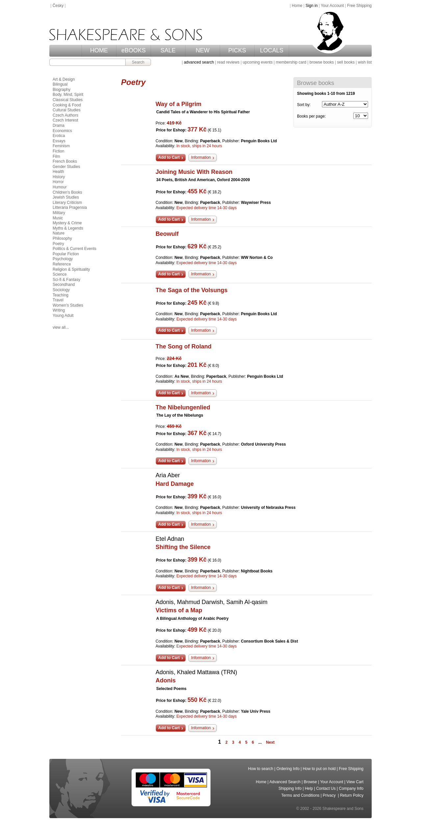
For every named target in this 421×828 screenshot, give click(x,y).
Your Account (332, 5)
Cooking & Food (67, 105)
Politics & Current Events (74, 248)
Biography (61, 89)
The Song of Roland (183, 346)
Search (138, 62)
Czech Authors (65, 115)
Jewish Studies (66, 197)
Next (270, 742)
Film (56, 156)
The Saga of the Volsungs (192, 290)
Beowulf (167, 234)
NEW (203, 50)
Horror (58, 181)
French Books (65, 161)
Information (201, 157)
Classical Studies (68, 99)
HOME (99, 50)
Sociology (61, 290)
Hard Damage (175, 484)
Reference (62, 264)
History (59, 177)
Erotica (59, 135)
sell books (346, 62)
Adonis (166, 680)
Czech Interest (65, 120)
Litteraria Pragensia (70, 207)
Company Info (351, 788)
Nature (58, 233)
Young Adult (63, 315)
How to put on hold (319, 768)
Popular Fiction (66, 254)
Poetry (58, 243)
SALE (168, 50)
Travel (58, 300)
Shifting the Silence (183, 547)
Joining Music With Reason (194, 172)
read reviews (228, 62)
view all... (61, 327)
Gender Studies (66, 166)
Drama (58, 125)
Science (60, 274)
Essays (59, 141)
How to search (260, 768)
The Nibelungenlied (183, 407)
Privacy (330, 795)
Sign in (312, 5)
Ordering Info (288, 768)
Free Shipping (359, 5)
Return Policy (351, 795)
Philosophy (62, 238)
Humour (60, 187)
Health (58, 171)
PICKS (237, 50)
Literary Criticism (67, 202)
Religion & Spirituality (71, 269)
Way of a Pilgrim (178, 104)
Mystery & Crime (67, 223)
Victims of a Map (179, 610)
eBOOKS (133, 50)
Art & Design (64, 79)
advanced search (199, 62)
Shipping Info (290, 788)
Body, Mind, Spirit (68, 94)
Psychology (63, 259)
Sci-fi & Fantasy (66, 279)
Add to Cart (169, 157)
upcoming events (258, 62)
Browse (310, 782)
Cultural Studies (67, 110)
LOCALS (271, 50)
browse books (322, 62)
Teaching (60, 295)
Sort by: (303, 104)
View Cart (354, 782)
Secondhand (64, 284)
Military (59, 212)
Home (297, 5)
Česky (58, 5)
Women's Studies (68, 305)
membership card (291, 62)
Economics (62, 130)
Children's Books (67, 192)
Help (309, 788)
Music (58, 218)
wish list (365, 62)
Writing (59, 310)
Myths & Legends (68, 228)
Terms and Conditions (300, 795)
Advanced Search (285, 782)
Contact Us (325, 788)
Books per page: (311, 116)
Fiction (58, 151)
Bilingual (60, 84)
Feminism (61, 146)
